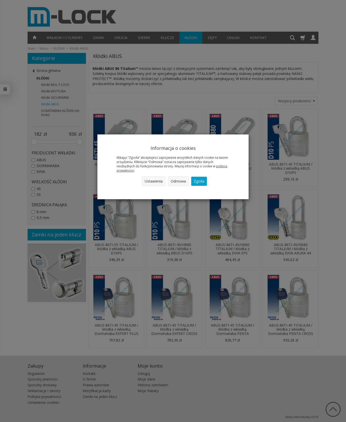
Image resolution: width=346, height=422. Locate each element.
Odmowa (178, 181)
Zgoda (199, 181)
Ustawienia (154, 181)
